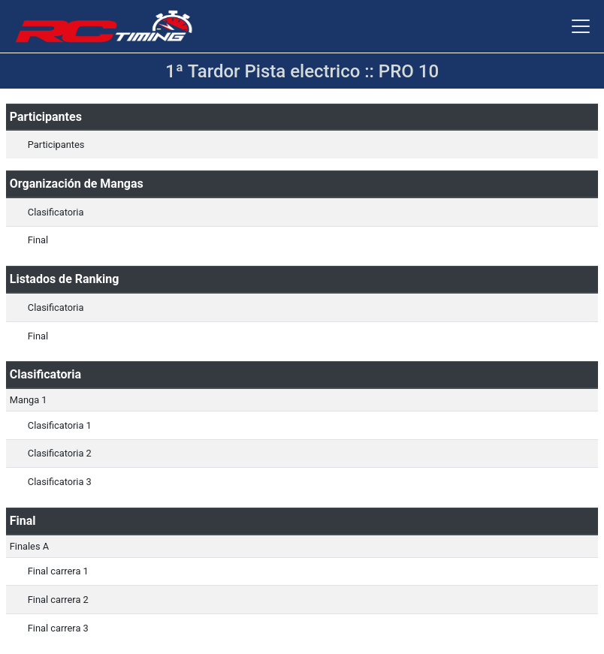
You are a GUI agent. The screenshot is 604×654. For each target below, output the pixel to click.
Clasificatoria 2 (60, 453)
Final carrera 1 (58, 571)
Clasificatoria (56, 212)
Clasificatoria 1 (60, 425)
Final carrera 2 (58, 599)
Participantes (56, 144)
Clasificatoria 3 (60, 481)
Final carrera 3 (58, 628)
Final (38, 240)
